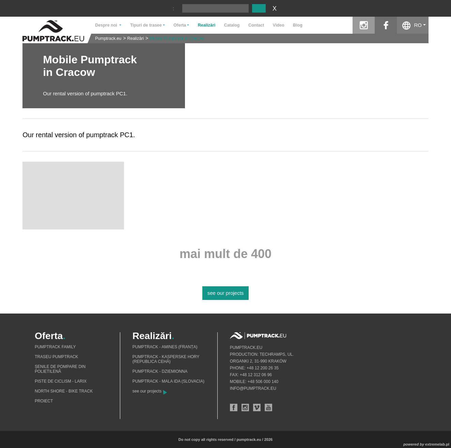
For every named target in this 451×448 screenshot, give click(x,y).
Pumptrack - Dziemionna (160, 371)
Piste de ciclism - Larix (61, 381)
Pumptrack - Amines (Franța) (165, 347)
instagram (364, 25)
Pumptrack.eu (108, 38)
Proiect (44, 401)
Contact (256, 25)
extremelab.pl (437, 444)
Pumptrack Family (55, 347)
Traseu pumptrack (56, 356)
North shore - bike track (64, 391)
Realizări (206, 25)
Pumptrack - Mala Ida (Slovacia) (168, 381)
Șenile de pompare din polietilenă (60, 369)
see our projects (225, 293)
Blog (297, 25)
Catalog (232, 25)
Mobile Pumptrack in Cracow (177, 38)
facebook (386, 25)
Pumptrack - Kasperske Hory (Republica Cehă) (166, 359)
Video (278, 25)
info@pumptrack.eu (253, 388)
